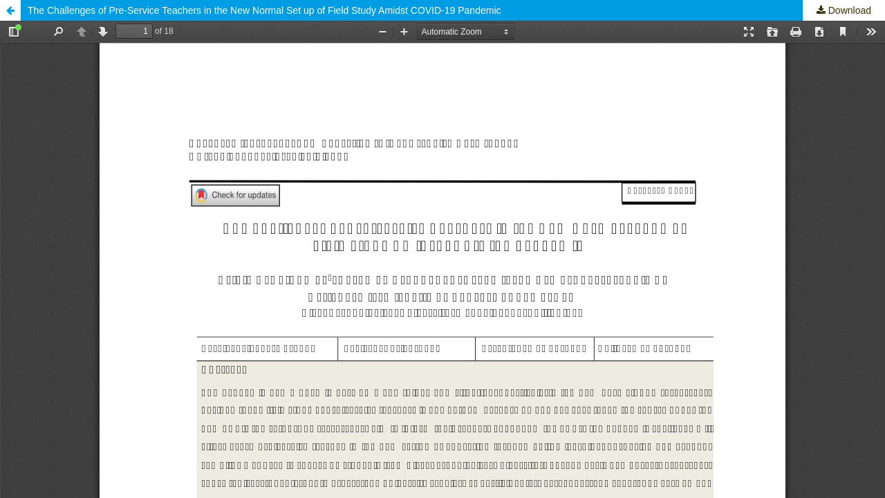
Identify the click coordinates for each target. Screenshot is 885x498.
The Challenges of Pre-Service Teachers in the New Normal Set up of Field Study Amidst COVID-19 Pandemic (264, 10)
